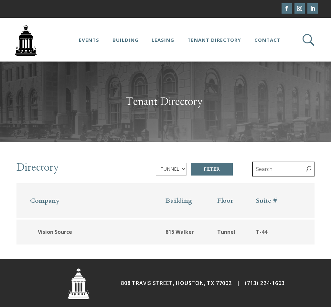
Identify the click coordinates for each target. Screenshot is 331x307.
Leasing (163, 40)
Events (89, 40)
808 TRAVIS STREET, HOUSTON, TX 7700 (175, 283)
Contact (267, 40)
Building (125, 40)
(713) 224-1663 (264, 283)
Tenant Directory (214, 40)
